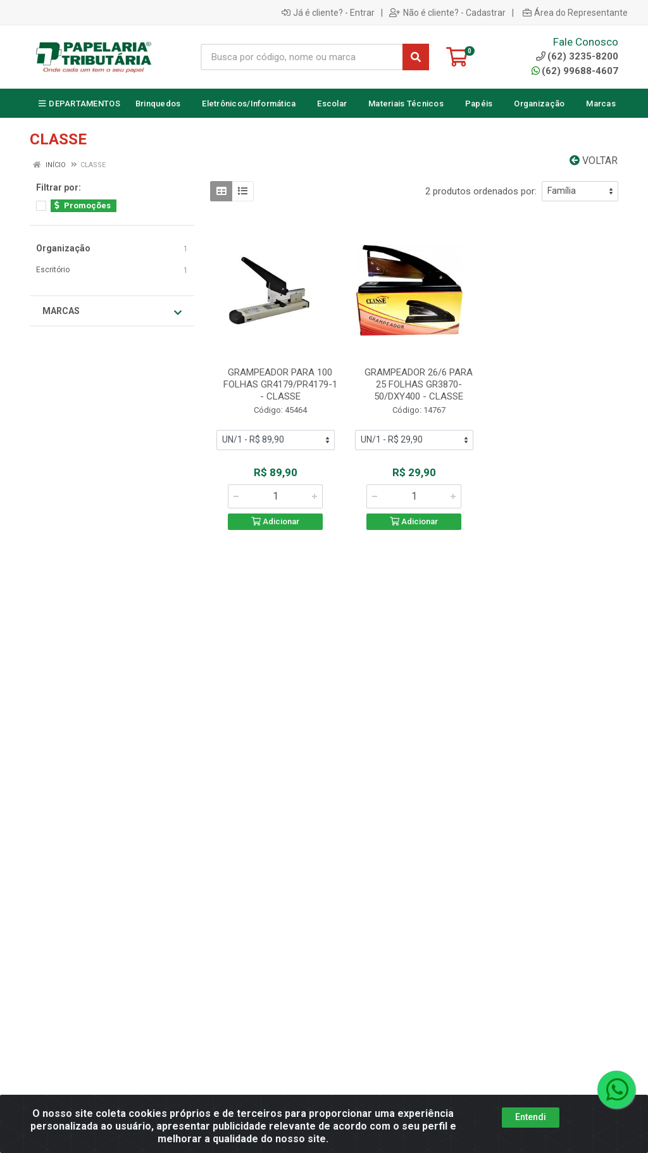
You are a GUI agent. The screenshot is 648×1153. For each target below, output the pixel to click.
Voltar (594, 160)
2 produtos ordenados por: (481, 191)
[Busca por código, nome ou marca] (302, 57)
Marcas (112, 311)
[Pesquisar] (415, 57)
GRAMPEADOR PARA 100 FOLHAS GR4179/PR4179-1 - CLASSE (280, 384)
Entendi (530, 1117)
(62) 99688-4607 (575, 71)
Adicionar (275, 521)
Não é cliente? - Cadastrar (447, 12)
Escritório (53, 269)
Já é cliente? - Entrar (328, 12)
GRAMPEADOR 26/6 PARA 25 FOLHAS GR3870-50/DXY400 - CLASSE (418, 384)
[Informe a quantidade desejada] (275, 496)
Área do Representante (575, 12)
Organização (63, 248)
